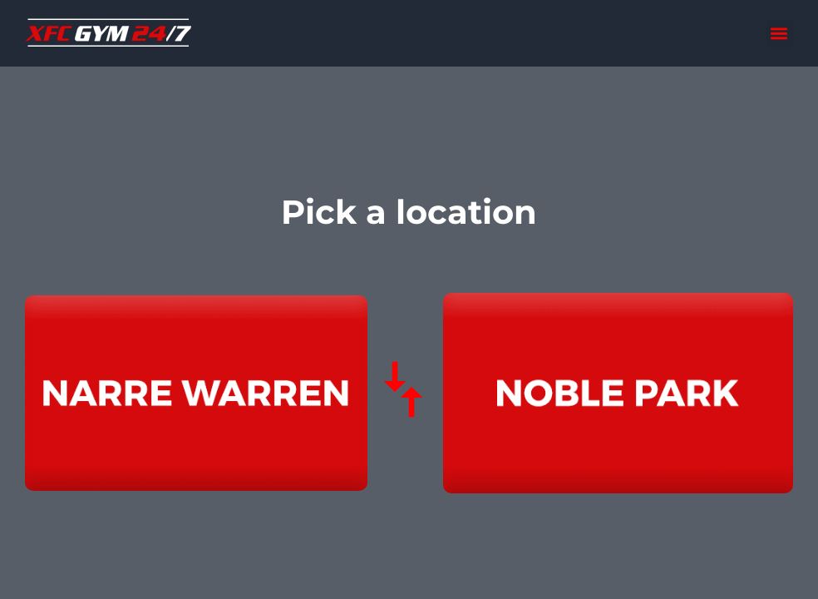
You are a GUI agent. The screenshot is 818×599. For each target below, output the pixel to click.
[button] (779, 33)
